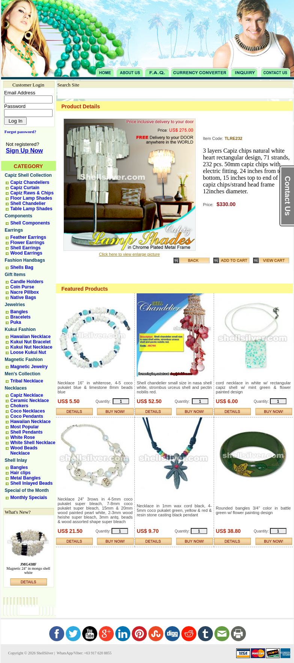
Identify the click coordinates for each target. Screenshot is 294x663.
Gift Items (15, 274)
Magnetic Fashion (24, 359)
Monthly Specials (29, 497)
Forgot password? (19, 131)
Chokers (20, 405)
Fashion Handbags (25, 260)
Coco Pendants (27, 416)
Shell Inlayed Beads (32, 483)
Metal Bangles (26, 478)
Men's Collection (23, 373)
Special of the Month (27, 490)
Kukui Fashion (20, 329)
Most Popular (25, 426)
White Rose (23, 437)
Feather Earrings (28, 237)
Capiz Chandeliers (30, 182)
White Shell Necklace (33, 442)
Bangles (19, 311)
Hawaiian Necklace (31, 336)
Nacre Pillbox (25, 292)
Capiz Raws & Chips (32, 193)
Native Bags (23, 297)
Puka (16, 322)
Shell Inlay (16, 460)
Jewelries (15, 304)
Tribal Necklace (27, 381)
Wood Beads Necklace (24, 450)
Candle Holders (27, 281)
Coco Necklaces (28, 411)
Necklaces (16, 388)
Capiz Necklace (27, 395)
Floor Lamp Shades (31, 198)
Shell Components (30, 223)
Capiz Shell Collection (28, 175)
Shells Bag (22, 267)
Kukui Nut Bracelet (31, 341)
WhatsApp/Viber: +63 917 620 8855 (84, 653)
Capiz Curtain (25, 187)
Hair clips (21, 472)
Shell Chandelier (28, 203)
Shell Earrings (26, 247)
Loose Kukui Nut (28, 352)
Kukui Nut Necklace (32, 347)
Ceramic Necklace (30, 400)
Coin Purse (22, 287)
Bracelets (21, 317)
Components (18, 215)
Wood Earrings (26, 253)
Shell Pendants (27, 432)
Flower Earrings (28, 242)
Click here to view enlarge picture (129, 254)
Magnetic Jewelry (29, 366)
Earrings (14, 230)
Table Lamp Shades (32, 208)
